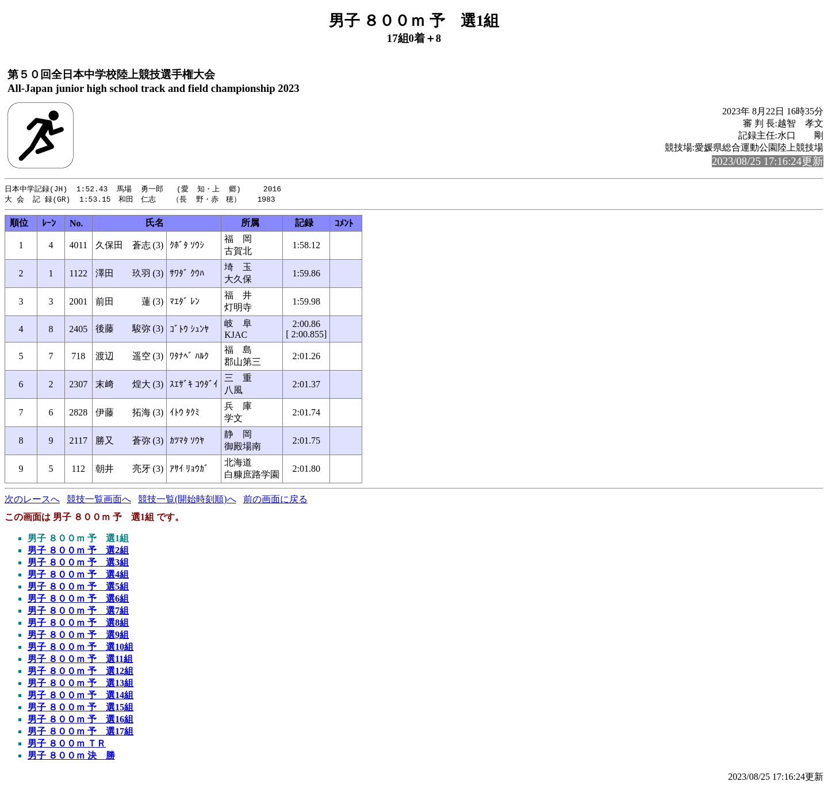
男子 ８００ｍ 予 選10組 (80, 648)
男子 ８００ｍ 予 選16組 (80, 720)
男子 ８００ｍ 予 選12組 (80, 672)
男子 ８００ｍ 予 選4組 (78, 575)
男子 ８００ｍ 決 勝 (71, 756)
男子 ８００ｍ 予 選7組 (78, 612)
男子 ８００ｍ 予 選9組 (78, 636)
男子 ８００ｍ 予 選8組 (78, 624)
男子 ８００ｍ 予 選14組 (80, 696)
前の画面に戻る (275, 500)
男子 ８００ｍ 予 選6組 (78, 600)
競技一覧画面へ (99, 500)
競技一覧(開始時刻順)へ (187, 500)
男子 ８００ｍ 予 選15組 (80, 708)
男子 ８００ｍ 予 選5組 (78, 587)
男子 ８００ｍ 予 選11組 (80, 660)
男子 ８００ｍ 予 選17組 (80, 732)
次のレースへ (32, 500)
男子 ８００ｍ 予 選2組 (78, 551)
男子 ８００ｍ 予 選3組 (78, 563)
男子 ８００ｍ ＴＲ (67, 744)
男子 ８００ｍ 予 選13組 (80, 684)
